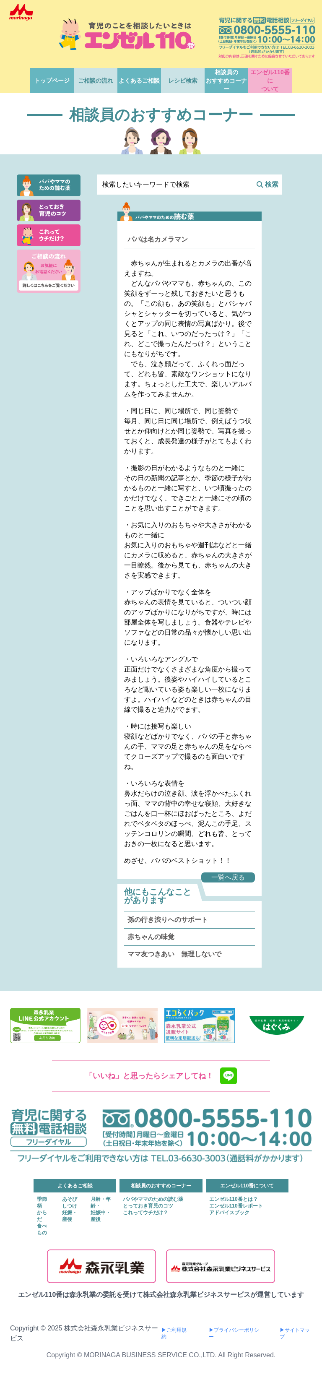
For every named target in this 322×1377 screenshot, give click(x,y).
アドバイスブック (229, 1213)
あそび (69, 1199)
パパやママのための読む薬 (153, 1199)
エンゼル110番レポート (236, 1206)
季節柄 (42, 1202)
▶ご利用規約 (174, 1333)
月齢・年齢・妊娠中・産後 (101, 1209)
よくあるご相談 (139, 80)
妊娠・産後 (69, 1216)
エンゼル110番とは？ (233, 1199)
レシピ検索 (182, 80)
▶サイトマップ (295, 1333)
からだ (42, 1216)
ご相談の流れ (95, 80)
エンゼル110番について (269, 80)
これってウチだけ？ (145, 1213)
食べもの (42, 1229)
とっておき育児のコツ (148, 1206)
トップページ (52, 80)
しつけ (69, 1206)
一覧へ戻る (228, 877)
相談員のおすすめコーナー (226, 80)
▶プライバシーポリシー (234, 1333)
